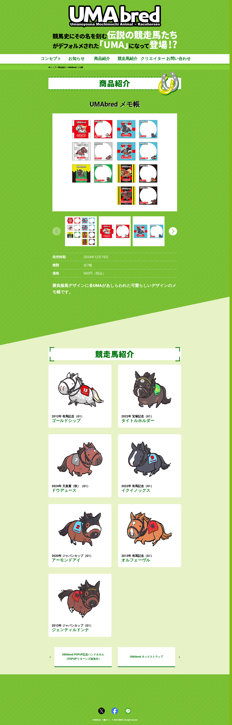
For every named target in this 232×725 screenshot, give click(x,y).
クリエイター (153, 58)
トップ (52, 67)
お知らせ (76, 58)
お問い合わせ (178, 58)
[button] (173, 231)
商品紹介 (102, 58)
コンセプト (51, 58)
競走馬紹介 (127, 58)
